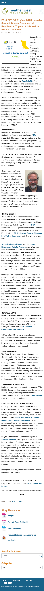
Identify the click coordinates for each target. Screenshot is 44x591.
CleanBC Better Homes (12, 244)
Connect (8, 583)
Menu (4, 2)
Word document (14, 528)
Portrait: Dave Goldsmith (18, 522)
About (4, 581)
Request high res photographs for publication (22, 537)
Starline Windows (8, 439)
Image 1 (11, 516)
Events (14, 501)
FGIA (20, 501)
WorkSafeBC (27, 81)
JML (34, 135)
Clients (28, 581)
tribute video (36, 395)
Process (16, 581)
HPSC (33, 225)
